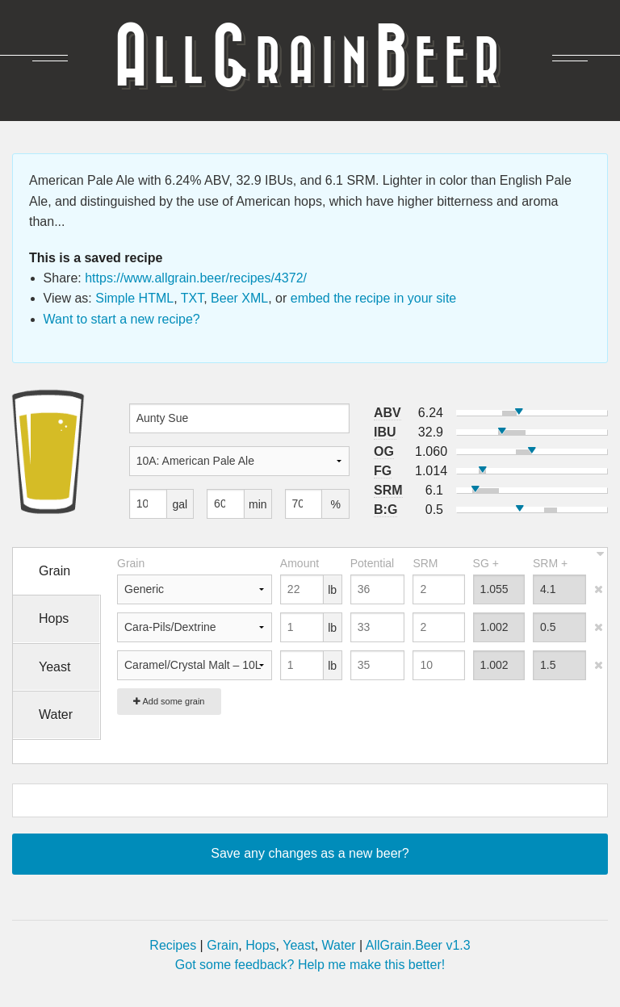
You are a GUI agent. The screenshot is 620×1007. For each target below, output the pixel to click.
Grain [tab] (54, 571)
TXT (192, 298)
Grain (222, 945)
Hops (260, 945)
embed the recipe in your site (373, 298)
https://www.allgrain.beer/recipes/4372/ (196, 278)
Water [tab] (56, 714)
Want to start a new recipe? (122, 319)
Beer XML (239, 298)
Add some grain (169, 701)
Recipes (172, 945)
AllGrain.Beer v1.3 (418, 945)
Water (339, 945)
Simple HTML (134, 298)
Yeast (298, 945)
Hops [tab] (54, 618)
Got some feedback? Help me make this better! (310, 964)
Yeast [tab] (54, 667)
